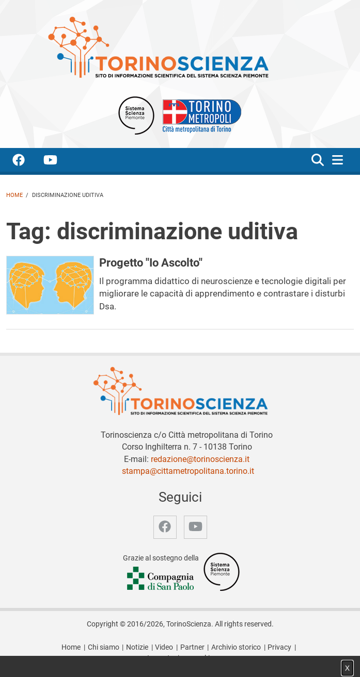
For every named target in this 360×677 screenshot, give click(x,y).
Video (164, 647)
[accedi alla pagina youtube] (58, 162)
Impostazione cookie (180, 658)
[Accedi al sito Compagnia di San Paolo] (161, 579)
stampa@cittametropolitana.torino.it (188, 471)
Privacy (279, 647)
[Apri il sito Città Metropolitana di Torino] (199, 115)
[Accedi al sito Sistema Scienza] (222, 571)
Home (14, 195)
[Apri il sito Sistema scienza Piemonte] (136, 115)
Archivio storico (236, 647)
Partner (192, 647)
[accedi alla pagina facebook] (26, 162)
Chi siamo (103, 647)
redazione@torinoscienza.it (200, 459)
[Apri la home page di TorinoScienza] (158, 47)
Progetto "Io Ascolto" (150, 262)
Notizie (137, 647)
